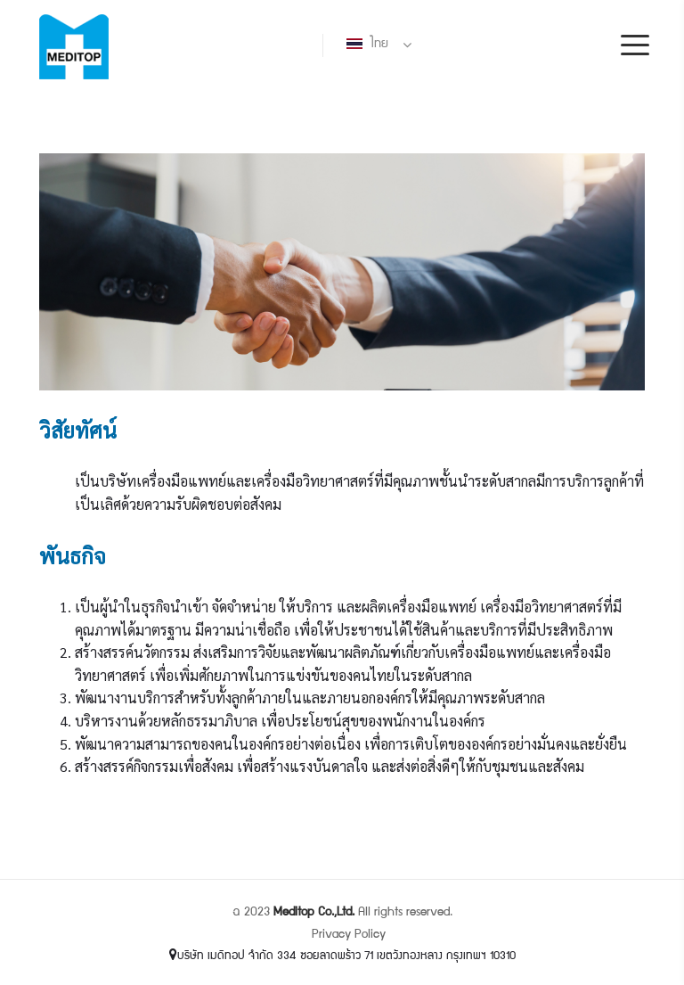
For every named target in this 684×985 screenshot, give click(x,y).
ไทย (367, 44)
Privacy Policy (349, 935)
